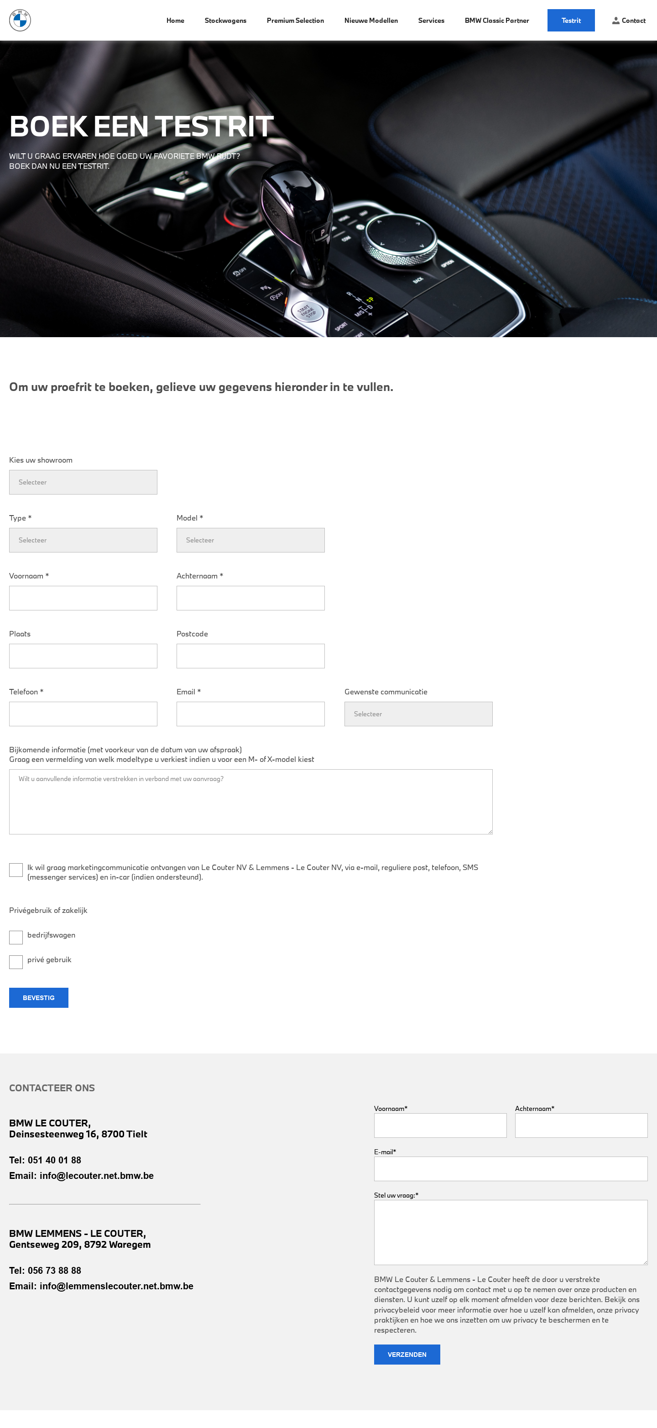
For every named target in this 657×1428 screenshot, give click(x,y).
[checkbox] (83, 942)
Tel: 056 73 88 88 (45, 1271)
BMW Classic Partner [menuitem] (497, 20)
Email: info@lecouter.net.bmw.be (81, 1176)
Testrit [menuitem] (571, 20)
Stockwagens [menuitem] (225, 20)
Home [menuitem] (175, 20)
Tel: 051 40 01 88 (45, 1160)
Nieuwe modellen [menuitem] (371, 20)
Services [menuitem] (431, 20)
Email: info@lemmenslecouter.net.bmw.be (101, 1286)
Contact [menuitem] (629, 20)
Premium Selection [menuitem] (295, 20)
